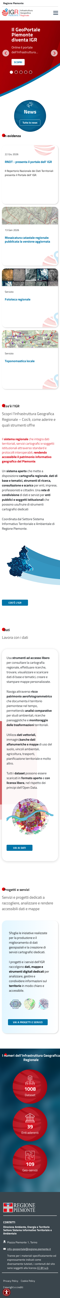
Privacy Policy (10, 1281)
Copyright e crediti (13, 1287)
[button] (55, 13)
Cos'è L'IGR (14, 603)
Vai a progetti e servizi (28, 1022)
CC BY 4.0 (42, 1268)
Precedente (5, 53)
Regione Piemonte (13, 3)
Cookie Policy (28, 1281)
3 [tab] (21, 72)
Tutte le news (30, 122)
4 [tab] (25, 72)
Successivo (54, 53)
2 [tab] (16, 72)
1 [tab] (11, 72)
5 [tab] (30, 72)
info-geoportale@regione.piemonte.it (29, 1249)
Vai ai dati (19, 848)
